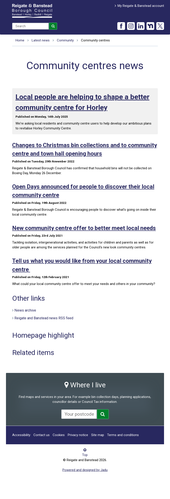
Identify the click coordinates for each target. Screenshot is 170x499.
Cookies (59, 435)
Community (65, 40)
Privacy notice (78, 435)
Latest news (41, 40)
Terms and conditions (123, 435)
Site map (97, 435)
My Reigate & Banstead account (141, 6)
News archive (25, 310)
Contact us (41, 435)
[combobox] (30, 26)
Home (19, 40)
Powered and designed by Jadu (85, 470)
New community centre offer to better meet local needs (84, 228)
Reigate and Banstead (32, 10)
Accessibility (21, 435)
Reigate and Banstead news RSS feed (43, 318)
